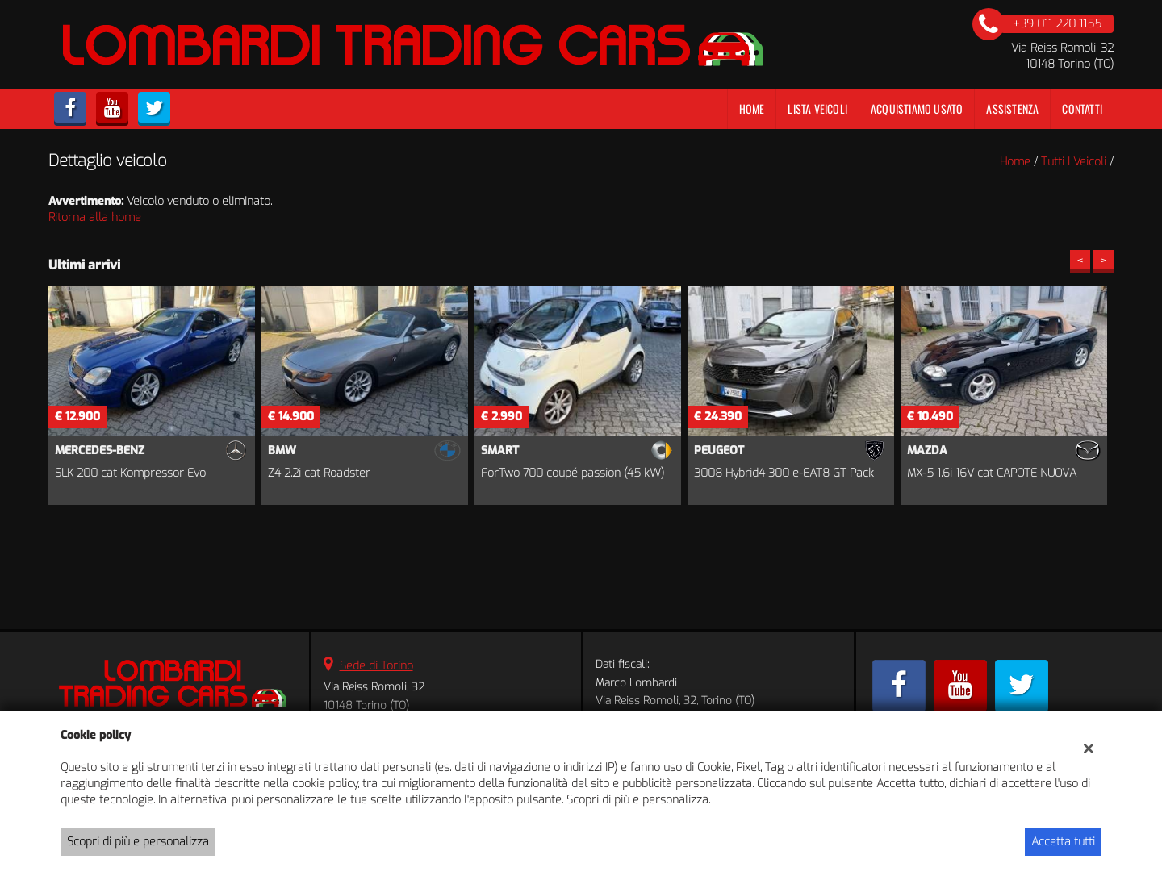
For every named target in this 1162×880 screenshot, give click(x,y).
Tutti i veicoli (1073, 161)
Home (752, 108)
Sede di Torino (376, 666)
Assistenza (1012, 108)
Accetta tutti (1063, 841)
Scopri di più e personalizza (138, 841)
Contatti (1082, 108)
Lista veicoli (817, 108)
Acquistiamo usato (917, 108)
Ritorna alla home (94, 217)
